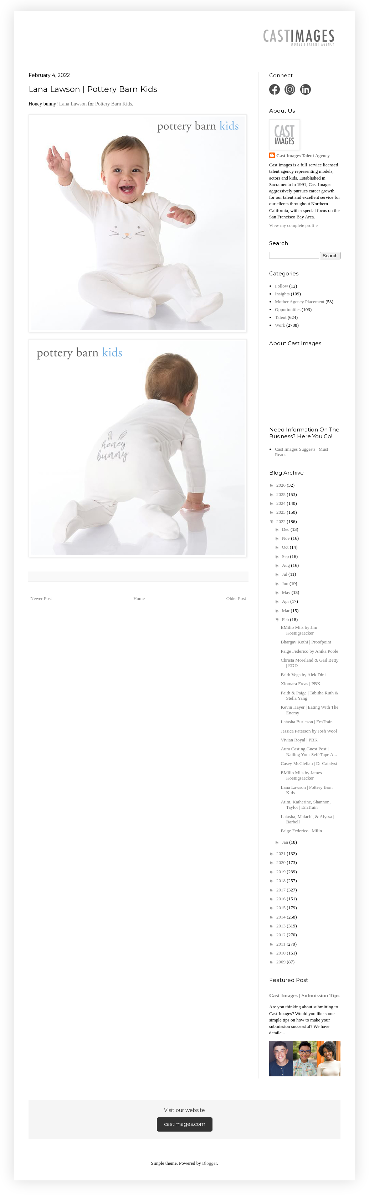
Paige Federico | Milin (301, 830)
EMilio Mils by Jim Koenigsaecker (299, 630)
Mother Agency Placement (299, 301)
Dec (286, 529)
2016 (281, 898)
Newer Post (41, 598)
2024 (281, 503)
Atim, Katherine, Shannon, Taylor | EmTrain (305, 804)
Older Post (236, 598)
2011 (281, 944)
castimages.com (184, 1124)
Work (280, 325)
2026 (281, 485)
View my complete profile (293, 225)
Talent (280, 317)
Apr (286, 601)
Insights (282, 293)
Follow (281, 286)
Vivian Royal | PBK (299, 740)
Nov (286, 538)
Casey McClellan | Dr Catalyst (309, 763)
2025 (281, 494)
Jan (285, 842)
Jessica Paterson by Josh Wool (309, 731)
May (287, 592)
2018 (281, 880)
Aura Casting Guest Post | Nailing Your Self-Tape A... (309, 751)
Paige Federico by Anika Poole (309, 651)
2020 (281, 862)
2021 (281, 853)
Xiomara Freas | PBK (300, 683)
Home (139, 598)
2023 (281, 512)
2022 (281, 521)
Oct (286, 547)
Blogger (209, 1163)
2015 (281, 907)
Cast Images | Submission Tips (304, 995)
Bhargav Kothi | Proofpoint (306, 642)
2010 (281, 953)
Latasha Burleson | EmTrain (306, 721)
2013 (281, 925)
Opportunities (288, 309)
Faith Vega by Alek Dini (303, 674)
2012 (281, 934)
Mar (286, 610)
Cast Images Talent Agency (303, 155)
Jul (285, 574)
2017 (281, 890)
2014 (281, 917)
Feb (286, 619)
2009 (281, 961)
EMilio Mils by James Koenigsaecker (301, 775)
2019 (281, 871)
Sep (286, 556)
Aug (286, 565)
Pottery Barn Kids (113, 104)
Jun (285, 583)
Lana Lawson (73, 104)
